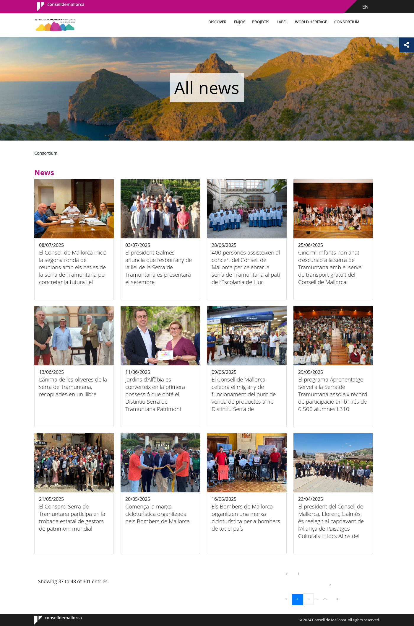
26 (327, 598)
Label (280, 22)
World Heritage (309, 22)
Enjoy (237, 22)
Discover (216, 22)
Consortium (345, 22)
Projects (259, 22)
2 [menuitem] (333, 584)
